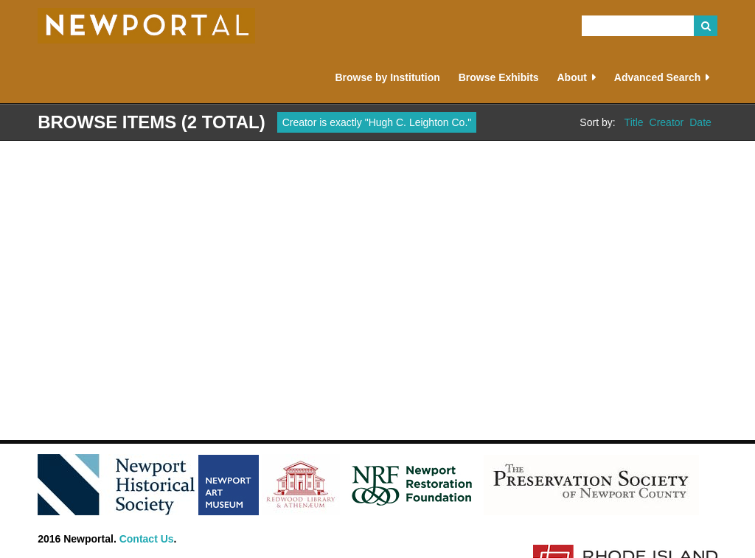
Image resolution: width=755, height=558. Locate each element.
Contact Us (146, 539)
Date (700, 122)
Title (634, 122)
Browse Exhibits (499, 77)
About (571, 77)
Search (705, 25)
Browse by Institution (387, 77)
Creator (667, 122)
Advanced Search (657, 77)
